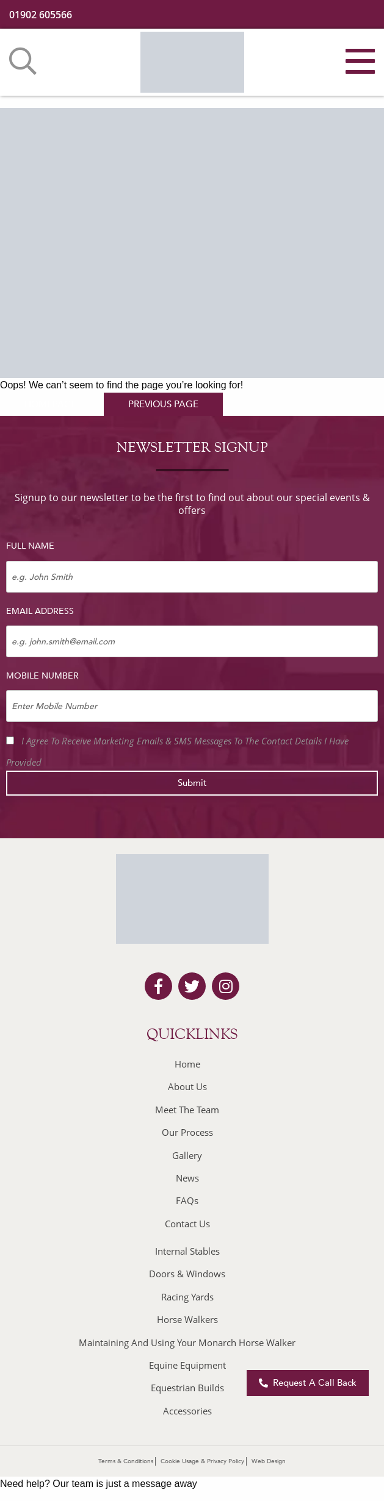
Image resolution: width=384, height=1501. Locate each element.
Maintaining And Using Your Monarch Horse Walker (187, 1342)
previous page (163, 404)
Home (187, 1064)
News (187, 1178)
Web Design (269, 1461)
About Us (187, 1086)
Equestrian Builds (187, 1388)
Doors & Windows (187, 1273)
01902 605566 (40, 14)
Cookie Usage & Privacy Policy (202, 1461)
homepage (50, 404)
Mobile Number (42, 676)
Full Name (30, 546)
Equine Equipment (187, 1365)
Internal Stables (187, 1251)
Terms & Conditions (125, 1461)
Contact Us (187, 1224)
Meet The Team (187, 1109)
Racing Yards (187, 1297)
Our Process (187, 1132)
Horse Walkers (187, 1319)
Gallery (187, 1155)
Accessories (187, 1411)
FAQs (187, 1200)
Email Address (40, 611)
